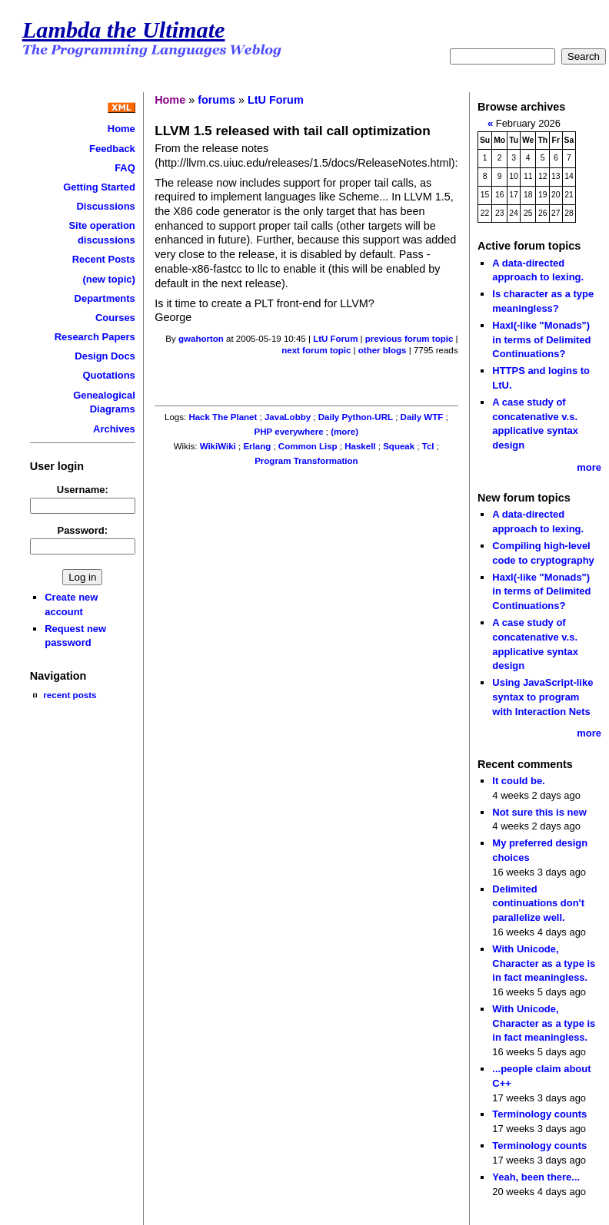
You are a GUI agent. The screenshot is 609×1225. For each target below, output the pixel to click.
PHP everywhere (289, 431)
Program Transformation (306, 460)
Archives (114, 429)
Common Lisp (308, 446)
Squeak (398, 446)
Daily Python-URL (355, 417)
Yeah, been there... (536, 1177)
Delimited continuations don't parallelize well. (538, 903)
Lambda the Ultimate (123, 30)
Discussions (105, 206)
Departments (105, 298)
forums (216, 100)
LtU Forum (276, 100)
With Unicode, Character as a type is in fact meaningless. (543, 963)
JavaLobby (288, 417)
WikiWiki (218, 446)
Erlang (257, 446)
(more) (344, 431)
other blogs (382, 350)
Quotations (108, 375)
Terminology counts (539, 1114)
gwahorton (201, 338)
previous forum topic (409, 338)
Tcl (428, 446)
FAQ (125, 168)
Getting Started (99, 187)
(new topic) (108, 279)
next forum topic (316, 350)
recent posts (69, 695)
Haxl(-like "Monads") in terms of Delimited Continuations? (541, 339)
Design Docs (105, 356)
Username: (82, 489)
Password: (83, 530)
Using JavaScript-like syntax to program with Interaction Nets (542, 697)
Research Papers (95, 337)
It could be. (518, 780)
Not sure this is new (539, 812)
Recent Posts (103, 259)
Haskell (359, 446)
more (589, 467)
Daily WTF (422, 417)
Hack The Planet (222, 417)
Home (121, 128)
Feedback (112, 148)
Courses (115, 317)
